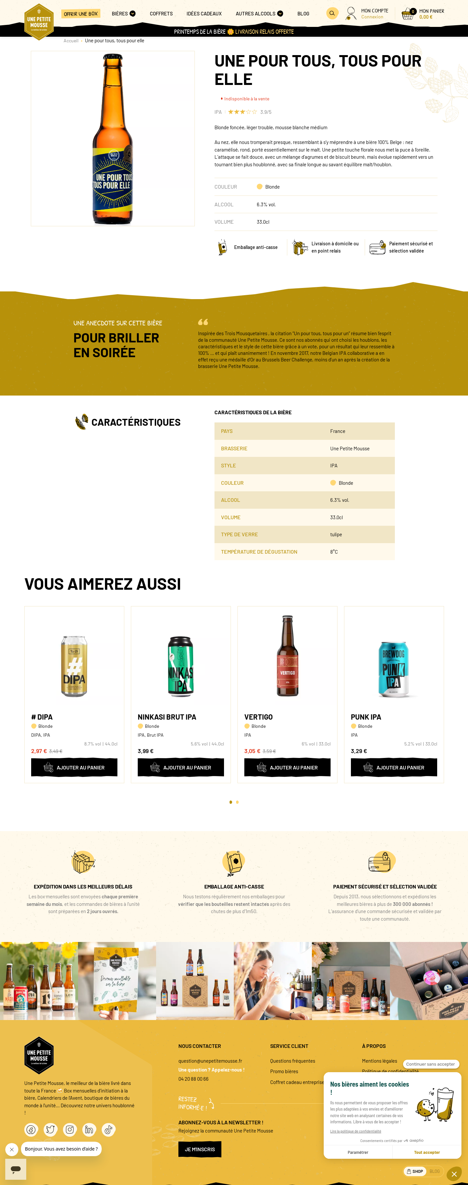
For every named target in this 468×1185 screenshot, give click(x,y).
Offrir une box (81, 14)
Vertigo (258, 716)
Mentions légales (379, 1061)
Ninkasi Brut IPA (167, 716)
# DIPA (42, 716)
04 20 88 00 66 (193, 1079)
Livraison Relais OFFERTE (264, 32)
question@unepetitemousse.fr (210, 1061)
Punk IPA (366, 716)
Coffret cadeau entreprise (297, 1082)
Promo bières (284, 1071)
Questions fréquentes (292, 1061)
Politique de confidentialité (390, 1071)
